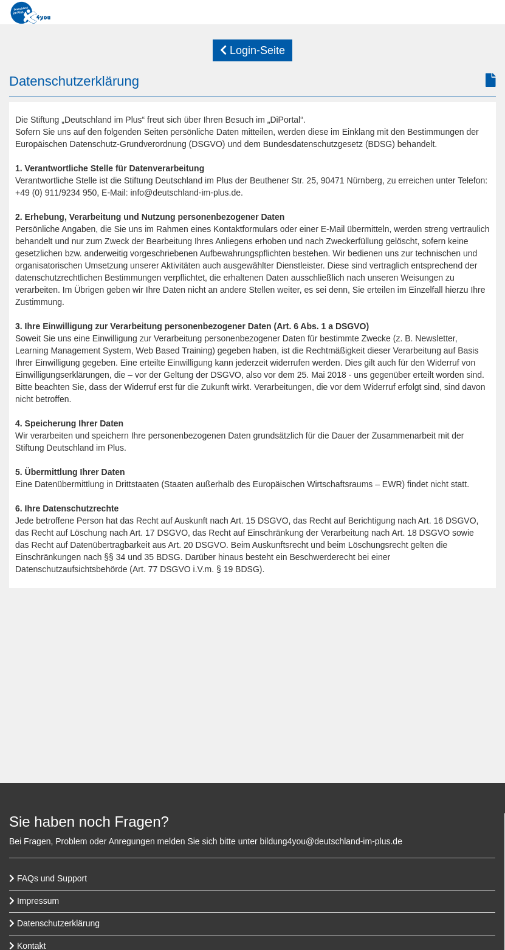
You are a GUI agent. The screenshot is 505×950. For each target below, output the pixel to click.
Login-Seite (252, 50)
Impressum (34, 901)
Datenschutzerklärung (54, 923)
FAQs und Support (48, 878)
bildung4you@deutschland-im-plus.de (330, 841)
